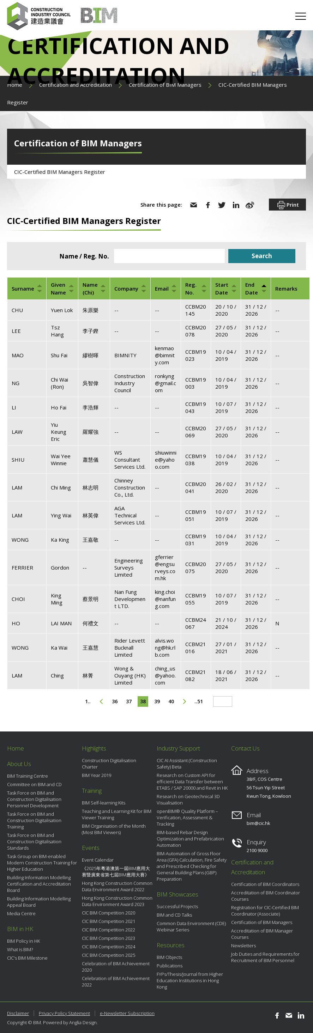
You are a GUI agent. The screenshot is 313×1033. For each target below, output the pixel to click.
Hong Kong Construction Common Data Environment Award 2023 (117, 901)
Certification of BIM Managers (261, 922)
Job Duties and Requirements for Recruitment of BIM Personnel (265, 957)
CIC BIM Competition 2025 (108, 955)
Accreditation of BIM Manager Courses (262, 934)
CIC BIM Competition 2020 (108, 913)
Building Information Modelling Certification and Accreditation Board (39, 883)
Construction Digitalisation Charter (109, 763)
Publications (169, 965)
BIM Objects (169, 957)
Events (91, 848)
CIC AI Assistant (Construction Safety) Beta (187, 763)
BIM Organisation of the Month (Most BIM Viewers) (114, 829)
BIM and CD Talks (174, 915)
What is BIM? (20, 949)
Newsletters (243, 945)
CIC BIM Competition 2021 (108, 921)
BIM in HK (20, 929)
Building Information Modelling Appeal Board (39, 901)
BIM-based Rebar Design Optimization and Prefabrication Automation (190, 838)
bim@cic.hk (258, 823)
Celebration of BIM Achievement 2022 (116, 981)
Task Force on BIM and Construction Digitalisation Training (34, 820)
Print (287, 205)
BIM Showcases (177, 894)
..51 (198, 701)
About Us (19, 764)
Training (92, 790)
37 (129, 701)
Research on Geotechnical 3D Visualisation (188, 799)
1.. (88, 701)
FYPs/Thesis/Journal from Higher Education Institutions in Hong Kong (190, 980)
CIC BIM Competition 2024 (108, 946)
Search (262, 256)
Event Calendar (98, 860)
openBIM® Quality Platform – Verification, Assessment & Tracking (187, 817)
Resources (171, 945)
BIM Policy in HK (23, 941)
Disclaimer (18, 1013)
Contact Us (245, 748)
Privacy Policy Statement (64, 1013)
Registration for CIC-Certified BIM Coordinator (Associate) (265, 910)
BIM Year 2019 (96, 775)
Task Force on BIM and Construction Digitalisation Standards (34, 841)
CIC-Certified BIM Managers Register (59, 171)
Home (15, 748)
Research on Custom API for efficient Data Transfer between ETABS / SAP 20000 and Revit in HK (192, 781)
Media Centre (21, 913)
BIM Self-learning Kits (103, 803)
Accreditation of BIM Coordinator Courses (265, 895)
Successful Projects (177, 906)
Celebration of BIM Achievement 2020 (116, 966)
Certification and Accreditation (252, 867)
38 (143, 701)
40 (171, 701)
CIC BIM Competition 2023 (108, 938)
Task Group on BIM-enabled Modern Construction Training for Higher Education (42, 862)
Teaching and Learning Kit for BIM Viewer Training (116, 814)
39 (157, 701)
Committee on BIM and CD (34, 784)
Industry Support (178, 748)
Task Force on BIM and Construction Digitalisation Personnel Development (34, 799)
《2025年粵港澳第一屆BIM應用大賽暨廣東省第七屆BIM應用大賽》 (116, 871)
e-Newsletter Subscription (127, 1013)
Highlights (94, 748)
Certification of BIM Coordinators (265, 884)
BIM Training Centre (27, 776)
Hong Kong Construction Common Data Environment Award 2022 (117, 886)
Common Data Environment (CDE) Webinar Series (191, 926)
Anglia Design (83, 1022)
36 (115, 701)
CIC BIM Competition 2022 (108, 929)
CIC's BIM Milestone (27, 958)
